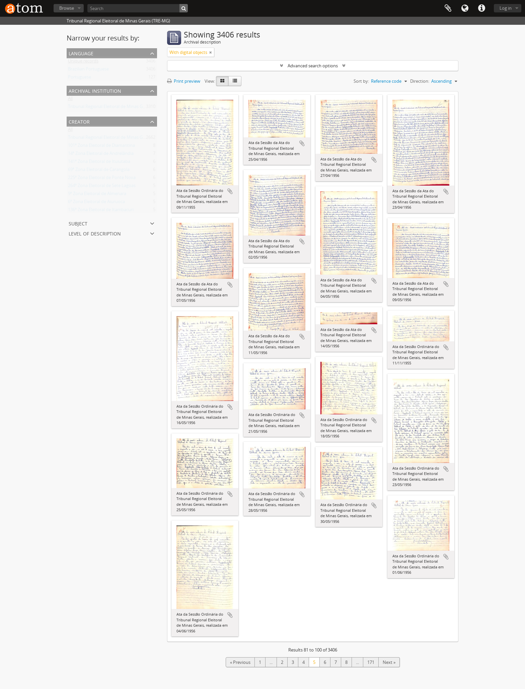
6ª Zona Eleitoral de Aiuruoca (96, 203)
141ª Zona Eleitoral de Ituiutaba (99, 163)
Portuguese (79, 78)
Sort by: (361, 81)
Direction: (419, 81)
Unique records (83, 62)
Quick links (481, 8)
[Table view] (234, 81)
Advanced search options (313, 66)
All (70, 100)
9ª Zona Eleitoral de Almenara (97, 195)
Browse (66, 8)
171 (370, 662)
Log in (506, 8)
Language (464, 8)
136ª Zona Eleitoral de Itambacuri (101, 211)
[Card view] (222, 81)
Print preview (183, 81)
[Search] (137, 8)
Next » (389, 662)
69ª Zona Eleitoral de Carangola (99, 171)
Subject (78, 222)
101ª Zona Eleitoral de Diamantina (101, 147)
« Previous (240, 662)
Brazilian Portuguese (88, 70)
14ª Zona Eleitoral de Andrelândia (101, 155)
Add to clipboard (230, 191)
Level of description (95, 232)
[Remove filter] (210, 52)
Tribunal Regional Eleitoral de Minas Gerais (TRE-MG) (119, 108)
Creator (79, 121)
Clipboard (448, 8)
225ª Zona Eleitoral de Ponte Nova (102, 179)
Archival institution (95, 90)
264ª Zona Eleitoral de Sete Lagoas (102, 187)
